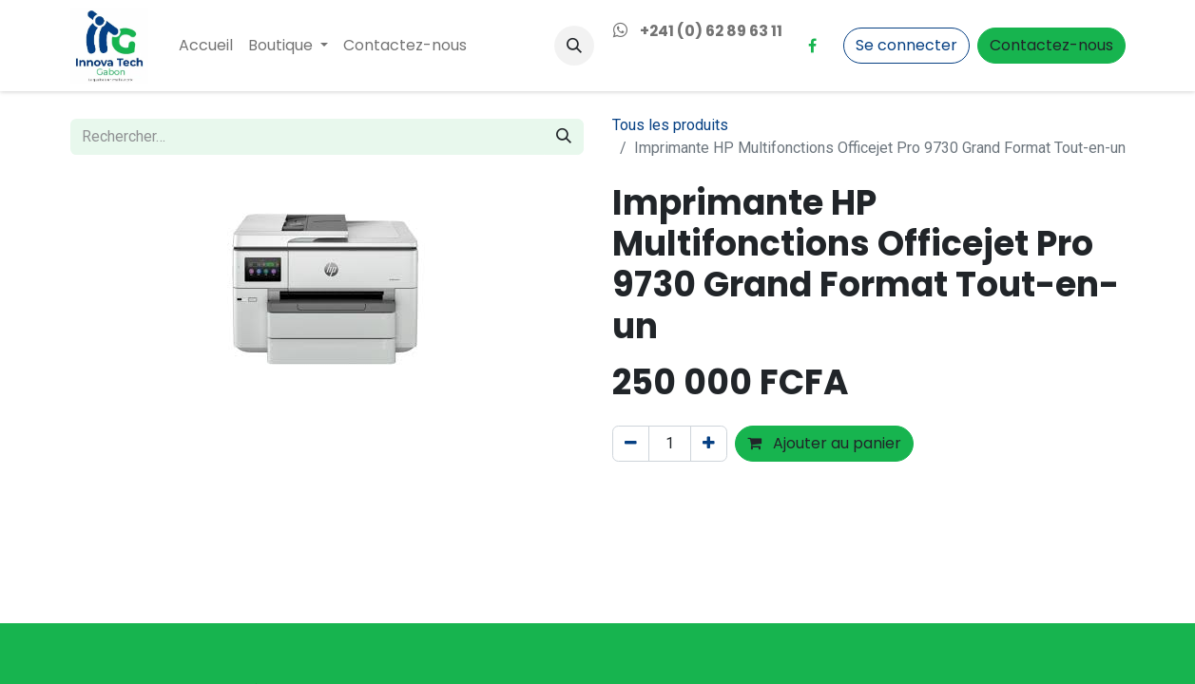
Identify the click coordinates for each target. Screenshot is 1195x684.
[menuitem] (206, 46)
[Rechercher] (564, 137)
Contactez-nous (1051, 45)
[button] (574, 46)
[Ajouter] (708, 444)
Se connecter (906, 45)
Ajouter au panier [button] (824, 443)
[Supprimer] (630, 444)
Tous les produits (670, 125)
